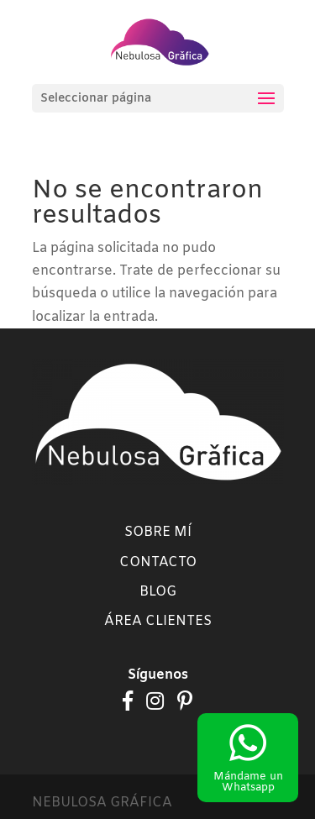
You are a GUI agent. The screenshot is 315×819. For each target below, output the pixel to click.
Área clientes (158, 621)
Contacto (158, 562)
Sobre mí (158, 532)
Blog (157, 592)
